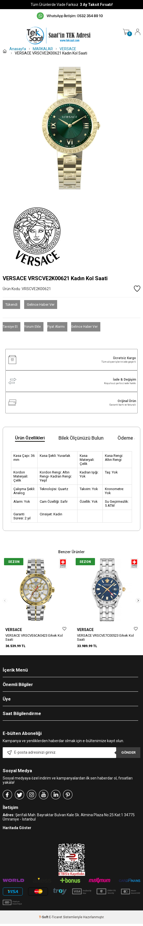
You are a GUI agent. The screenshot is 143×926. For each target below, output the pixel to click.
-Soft (44, 923)
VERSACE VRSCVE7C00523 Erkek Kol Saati (105, 637)
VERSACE (13, 630)
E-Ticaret (55, 923)
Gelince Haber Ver (40, 304)
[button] (138, 603)
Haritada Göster (17, 834)
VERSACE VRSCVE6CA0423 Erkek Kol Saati (34, 637)
